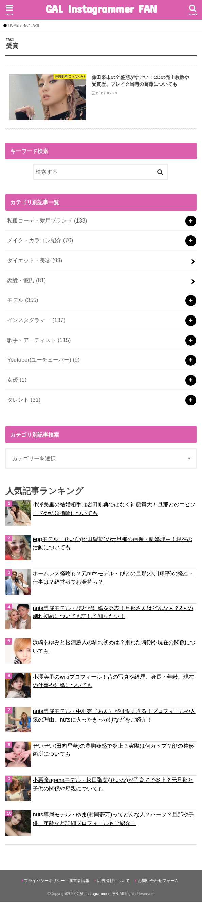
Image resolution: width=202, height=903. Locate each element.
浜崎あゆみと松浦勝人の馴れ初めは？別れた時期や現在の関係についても (114, 647)
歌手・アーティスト (39, 340)
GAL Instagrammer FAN (101, 8)
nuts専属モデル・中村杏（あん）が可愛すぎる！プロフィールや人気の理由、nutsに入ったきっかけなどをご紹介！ (114, 716)
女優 (16, 380)
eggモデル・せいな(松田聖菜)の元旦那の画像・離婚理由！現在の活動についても (112, 543)
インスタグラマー (36, 321)
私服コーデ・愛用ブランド (47, 221)
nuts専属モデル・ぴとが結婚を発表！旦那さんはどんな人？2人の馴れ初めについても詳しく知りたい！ (113, 612)
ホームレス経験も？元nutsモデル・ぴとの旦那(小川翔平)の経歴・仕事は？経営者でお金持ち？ (113, 578)
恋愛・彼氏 (26, 280)
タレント (23, 400)
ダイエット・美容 (34, 261)
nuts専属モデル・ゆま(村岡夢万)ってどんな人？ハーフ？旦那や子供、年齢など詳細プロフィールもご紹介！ (113, 819)
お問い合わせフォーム (158, 881)
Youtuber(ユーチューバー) (43, 360)
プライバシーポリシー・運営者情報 (56, 881)
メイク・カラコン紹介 (40, 241)
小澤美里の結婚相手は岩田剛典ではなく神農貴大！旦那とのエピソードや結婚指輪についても (114, 509)
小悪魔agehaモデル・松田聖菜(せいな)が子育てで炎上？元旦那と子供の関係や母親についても (113, 784)
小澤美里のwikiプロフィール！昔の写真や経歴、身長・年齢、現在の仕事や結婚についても (113, 681)
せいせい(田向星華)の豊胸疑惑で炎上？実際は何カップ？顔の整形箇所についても (113, 750)
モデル (22, 300)
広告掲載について (113, 881)
